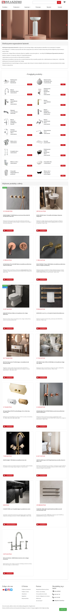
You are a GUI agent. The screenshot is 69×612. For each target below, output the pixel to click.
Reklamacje (38, 598)
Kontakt (60, 7)
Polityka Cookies (25, 591)
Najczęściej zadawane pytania (42, 589)
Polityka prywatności (26, 589)
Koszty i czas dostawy (40, 591)
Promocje (38, 7)
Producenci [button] (16, 7)
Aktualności (24, 594)
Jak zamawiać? (39, 600)
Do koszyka (7, 231)
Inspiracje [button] (27, 7)
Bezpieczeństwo (25, 598)
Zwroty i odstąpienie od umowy (43, 596)
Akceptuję (62, 609)
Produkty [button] (5, 7)
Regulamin (24, 596)
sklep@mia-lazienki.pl (59, 600)
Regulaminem (32, 606)
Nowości (49, 7)
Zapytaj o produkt (9, 524)
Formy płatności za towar (41, 594)
